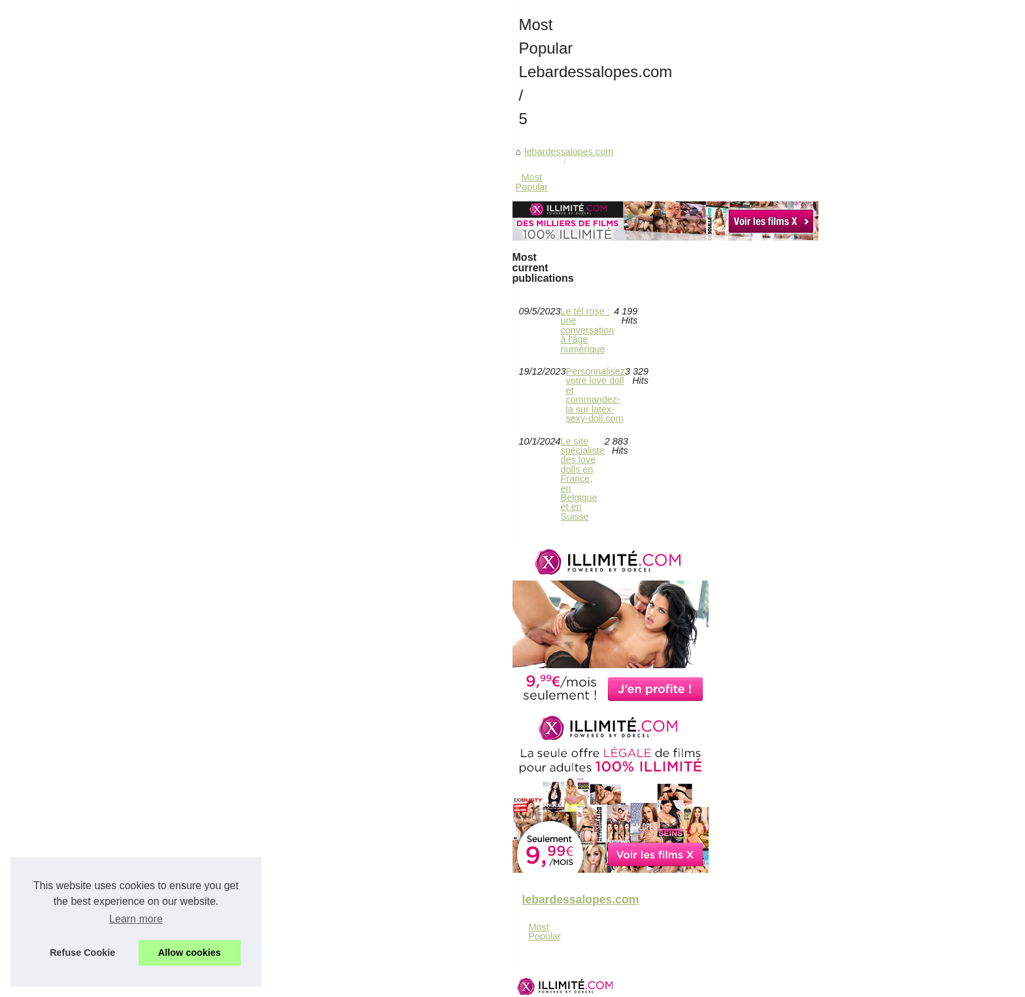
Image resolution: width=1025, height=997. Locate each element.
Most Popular (457, 418)
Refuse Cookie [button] (82, 952)
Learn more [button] (136, 918)
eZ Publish (431, 983)
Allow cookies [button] (189, 952)
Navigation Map (319, 983)
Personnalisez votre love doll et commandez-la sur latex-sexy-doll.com (551, 544)
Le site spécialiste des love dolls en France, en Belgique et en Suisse (549, 566)
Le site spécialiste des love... (196, 853)
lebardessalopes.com (373, 418)
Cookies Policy (379, 983)
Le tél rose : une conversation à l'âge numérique (505, 521)
